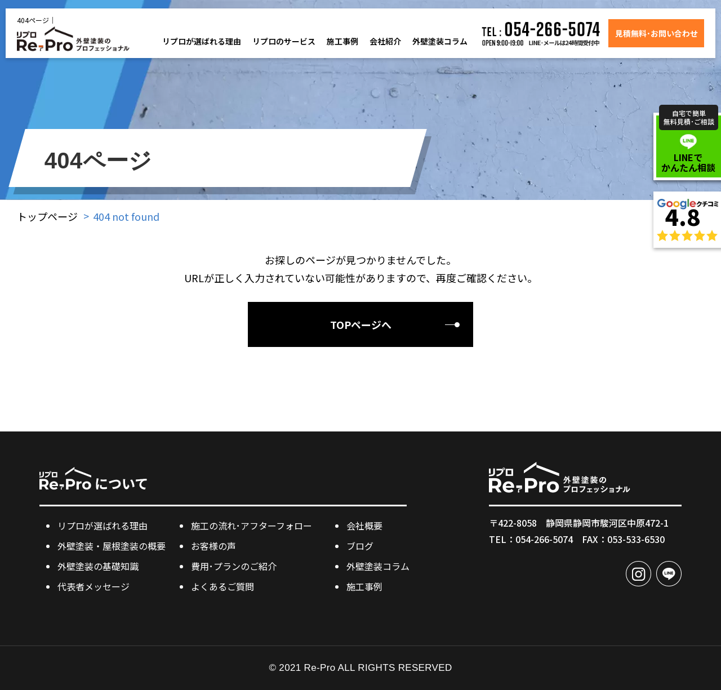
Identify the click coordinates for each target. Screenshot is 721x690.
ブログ (359, 546)
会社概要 (364, 525)
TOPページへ (360, 324)
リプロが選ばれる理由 (201, 41)
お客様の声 (213, 546)
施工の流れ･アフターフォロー (251, 525)
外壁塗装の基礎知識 (98, 566)
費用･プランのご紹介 (234, 566)
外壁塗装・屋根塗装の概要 (111, 546)
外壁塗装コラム (440, 41)
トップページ (47, 216)
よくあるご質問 (222, 586)
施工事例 (342, 41)
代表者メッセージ (93, 586)
